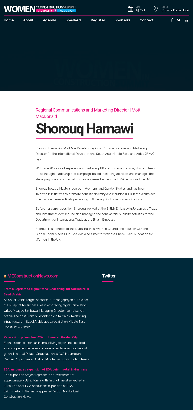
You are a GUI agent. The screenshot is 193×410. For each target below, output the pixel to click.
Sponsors (122, 20)
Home (9, 20)
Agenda (49, 20)
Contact (147, 20)
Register (98, 20)
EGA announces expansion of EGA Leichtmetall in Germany (45, 369)
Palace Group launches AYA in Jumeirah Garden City (41, 337)
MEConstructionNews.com (32, 276)
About (28, 20)
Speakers (73, 20)
